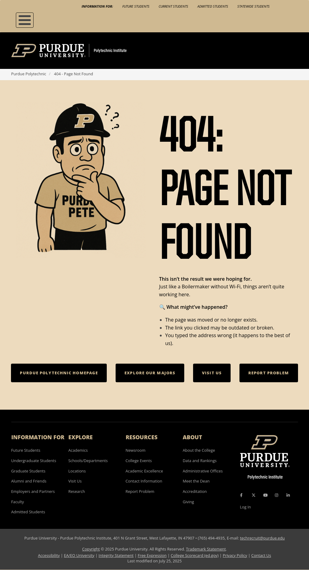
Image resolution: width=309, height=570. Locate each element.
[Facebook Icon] (241, 495)
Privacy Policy (235, 555)
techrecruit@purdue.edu (262, 538)
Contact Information (144, 481)
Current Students (173, 6)
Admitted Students (212, 6)
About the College (199, 450)
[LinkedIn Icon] (288, 495)
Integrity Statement (116, 555)
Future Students (135, 6)
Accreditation (195, 491)
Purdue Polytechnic (28, 74)
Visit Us (75, 481)
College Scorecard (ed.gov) (195, 555)
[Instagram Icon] (276, 495)
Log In (245, 507)
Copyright (91, 549)
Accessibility (48, 555)
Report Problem (140, 491)
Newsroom (136, 450)
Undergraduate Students (33, 460)
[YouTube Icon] (265, 495)
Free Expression (152, 555)
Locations (77, 471)
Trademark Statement (206, 549)
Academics (78, 450)
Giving (188, 501)
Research (76, 491)
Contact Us (261, 555)
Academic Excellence (144, 471)
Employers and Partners (33, 491)
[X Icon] (254, 495)
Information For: (97, 6)
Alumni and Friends (29, 481)
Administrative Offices (203, 471)
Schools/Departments (88, 460)
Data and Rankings (200, 460)
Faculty (17, 501)
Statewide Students (253, 6)
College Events (139, 460)
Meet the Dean (196, 481)
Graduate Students (28, 471)
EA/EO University (79, 555)
